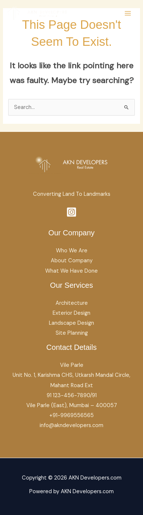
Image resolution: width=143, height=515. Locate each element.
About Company (72, 260)
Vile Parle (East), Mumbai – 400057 (71, 405)
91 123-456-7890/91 (72, 395)
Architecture (72, 303)
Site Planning (72, 333)
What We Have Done (71, 270)
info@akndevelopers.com (71, 425)
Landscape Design (71, 323)
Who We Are (71, 250)
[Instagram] (71, 212)
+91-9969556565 (71, 415)
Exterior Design (71, 313)
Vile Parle (71, 365)
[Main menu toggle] (128, 13)
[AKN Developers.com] (37, 13)
